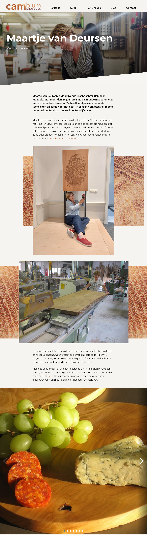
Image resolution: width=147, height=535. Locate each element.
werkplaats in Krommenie (62, 138)
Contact (131, 7)
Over (73, 7)
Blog (113, 7)
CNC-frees (94, 7)
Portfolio (54, 7)
